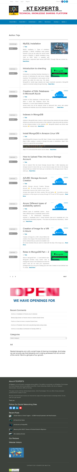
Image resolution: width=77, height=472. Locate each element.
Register (28, 1)
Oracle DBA (12, 22)
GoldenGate (32, 22)
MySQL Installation (32, 43)
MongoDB (12, 31)
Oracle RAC (22, 22)
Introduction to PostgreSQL (20, 424)
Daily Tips (50, 27)
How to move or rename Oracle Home (33, 317)
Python (65, 27)
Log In (22, 1)
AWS (40, 22)
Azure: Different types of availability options (34, 204)
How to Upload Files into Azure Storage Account (42, 158)
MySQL (63, 22)
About (16, 1)
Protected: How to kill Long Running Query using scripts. (32, 325)
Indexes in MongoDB (33, 114)
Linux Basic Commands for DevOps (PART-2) (29, 328)
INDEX (29, 27)
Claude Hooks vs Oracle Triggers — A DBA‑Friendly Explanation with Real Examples (35, 415)
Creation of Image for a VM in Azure (36, 229)
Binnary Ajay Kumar (16, 317)
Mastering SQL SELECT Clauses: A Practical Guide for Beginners (30, 429)
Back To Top (47, 465)
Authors (21, 27)
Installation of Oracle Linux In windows (27, 314)
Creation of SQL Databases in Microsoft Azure (36, 92)
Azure (58, 27)
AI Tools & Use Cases (19, 420)
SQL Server (48, 22)
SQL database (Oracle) (19, 434)
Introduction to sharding (34, 68)
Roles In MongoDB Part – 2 (36, 252)
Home (11, 1)
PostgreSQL (12, 27)
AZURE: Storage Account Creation (35, 179)
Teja (26, 47)
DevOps (56, 22)
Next (65, 276)
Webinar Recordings (39, 27)
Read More (26, 61)
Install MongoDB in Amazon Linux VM (41, 133)
